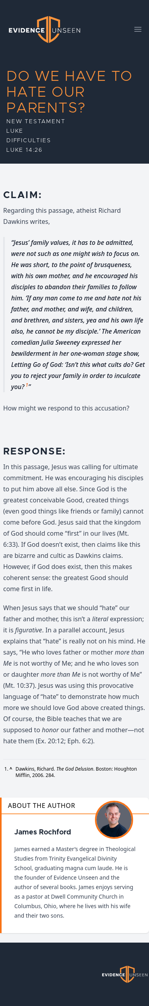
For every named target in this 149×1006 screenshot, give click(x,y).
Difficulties (28, 140)
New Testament (35, 121)
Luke (14, 131)
